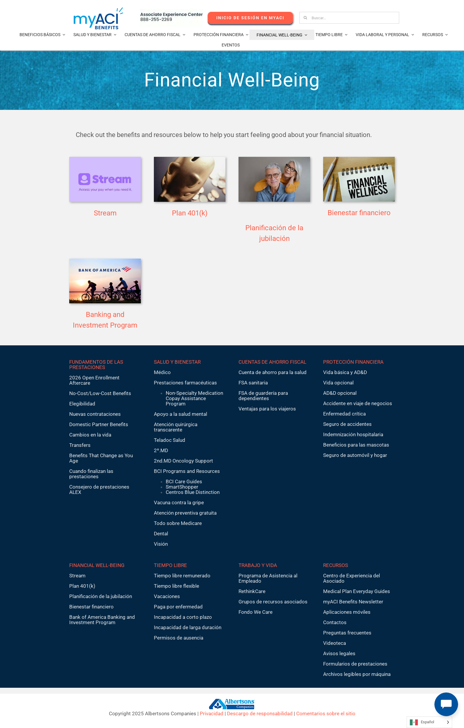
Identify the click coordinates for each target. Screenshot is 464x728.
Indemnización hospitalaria (353, 434)
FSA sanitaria (253, 383)
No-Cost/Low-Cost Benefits (100, 393)
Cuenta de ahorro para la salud (273, 372)
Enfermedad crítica (344, 414)
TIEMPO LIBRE (170, 565)
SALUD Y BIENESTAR (177, 362)
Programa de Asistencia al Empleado (268, 578)
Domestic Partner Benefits (98, 424)
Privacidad (211, 713)
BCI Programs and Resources (187, 471)
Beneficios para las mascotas (356, 445)
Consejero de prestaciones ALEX (99, 489)
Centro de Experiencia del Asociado (351, 578)
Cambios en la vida (90, 435)
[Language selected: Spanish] (429, 722)
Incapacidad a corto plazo (183, 617)
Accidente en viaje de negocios (357, 403)
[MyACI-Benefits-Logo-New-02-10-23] (98, 10)
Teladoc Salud (169, 440)
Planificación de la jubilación (100, 596)
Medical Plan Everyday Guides (356, 591)
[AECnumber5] (171, 11)
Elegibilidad (82, 404)
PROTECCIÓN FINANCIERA (353, 362)
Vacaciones (167, 596)
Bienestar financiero (359, 213)
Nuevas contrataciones (95, 414)
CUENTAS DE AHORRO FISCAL (272, 362)
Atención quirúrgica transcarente (175, 427)
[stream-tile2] (105, 159)
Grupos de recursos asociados (273, 602)
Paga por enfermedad (178, 607)
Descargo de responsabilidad (260, 713)
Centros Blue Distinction (193, 492)
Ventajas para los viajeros (267, 409)
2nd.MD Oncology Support (183, 461)
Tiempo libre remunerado (182, 576)
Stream (105, 213)
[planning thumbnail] (274, 159)
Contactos (335, 622)
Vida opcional (338, 383)
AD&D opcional (340, 393)
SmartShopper (182, 487)
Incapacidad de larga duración (187, 627)
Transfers (80, 445)
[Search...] (349, 18)
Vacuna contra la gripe (179, 502)
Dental (161, 534)
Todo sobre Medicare (178, 523)
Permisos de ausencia (178, 638)
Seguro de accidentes (347, 424)
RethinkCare (252, 591)
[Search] (305, 18)
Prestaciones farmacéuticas (185, 383)
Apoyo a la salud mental (180, 414)
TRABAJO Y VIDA (258, 565)
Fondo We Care (256, 612)
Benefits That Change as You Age (101, 458)
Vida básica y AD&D (345, 372)
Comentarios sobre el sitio (325, 713)
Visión (161, 544)
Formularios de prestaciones (355, 664)
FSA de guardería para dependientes (263, 395)
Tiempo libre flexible (176, 586)
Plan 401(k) (189, 213)
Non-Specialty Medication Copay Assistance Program (194, 398)
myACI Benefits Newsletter (353, 602)
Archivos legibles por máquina (357, 674)
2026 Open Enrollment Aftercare (94, 380)
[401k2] (189, 159)
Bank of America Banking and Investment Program (102, 619)
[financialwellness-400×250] (359, 159)
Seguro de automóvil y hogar (355, 455)
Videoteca (334, 643)
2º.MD (161, 450)
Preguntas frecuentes (347, 633)
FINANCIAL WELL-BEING (97, 565)
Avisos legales (339, 653)
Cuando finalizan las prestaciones (91, 473)
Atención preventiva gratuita (185, 513)
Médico (162, 372)
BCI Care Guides (184, 481)
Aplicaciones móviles (346, 612)
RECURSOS (335, 565)
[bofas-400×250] (105, 261)
